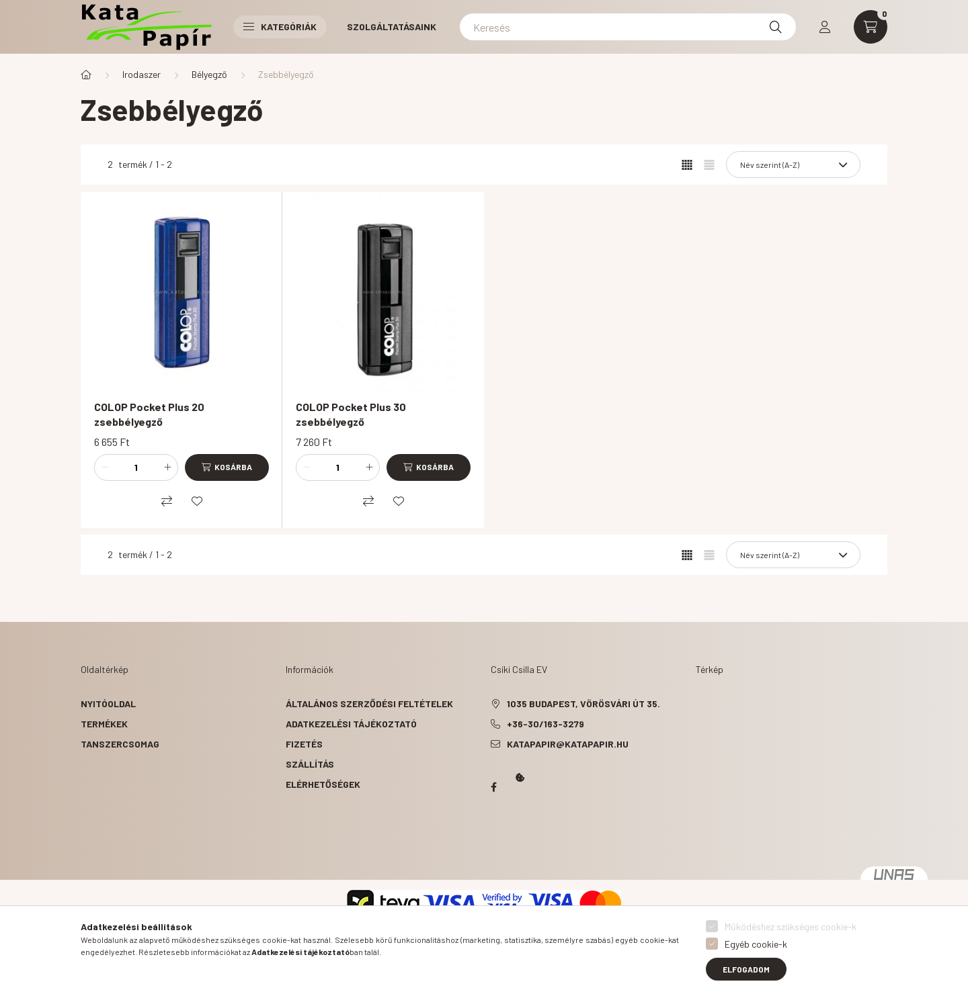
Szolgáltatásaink (391, 26)
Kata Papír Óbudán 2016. (493, 839)
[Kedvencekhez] (197, 501)
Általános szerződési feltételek (369, 703)
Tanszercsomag (120, 744)
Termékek (104, 723)
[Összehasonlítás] (166, 501)
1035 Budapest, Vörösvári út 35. (583, 703)
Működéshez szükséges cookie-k (790, 926)
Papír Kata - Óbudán (493, 787)
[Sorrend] (793, 164)
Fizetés (304, 744)
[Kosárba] (227, 467)
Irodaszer (141, 74)
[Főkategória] (86, 74)
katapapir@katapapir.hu (568, 744)
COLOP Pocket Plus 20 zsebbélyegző (149, 414)
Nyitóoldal (108, 703)
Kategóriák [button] (280, 26)
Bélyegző (209, 74)
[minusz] (105, 467)
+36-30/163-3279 (545, 723)
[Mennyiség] (136, 467)
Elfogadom (746, 969)
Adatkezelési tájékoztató (351, 723)
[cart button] (870, 27)
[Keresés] (628, 26)
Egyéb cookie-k (756, 944)
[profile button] (825, 27)
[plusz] (167, 467)
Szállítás (310, 764)
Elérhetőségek (323, 784)
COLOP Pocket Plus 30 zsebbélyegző (351, 414)
